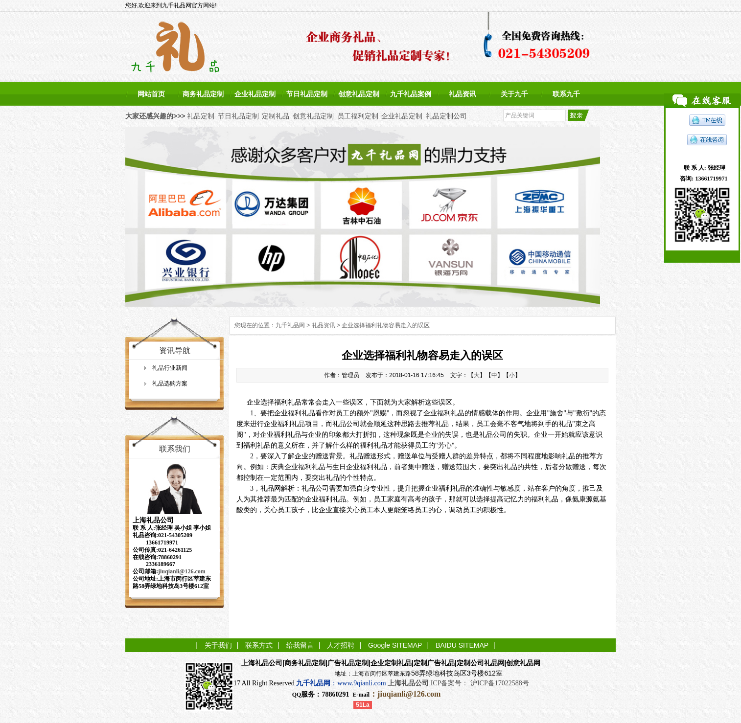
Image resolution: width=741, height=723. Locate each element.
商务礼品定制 (203, 94)
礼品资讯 (462, 94)
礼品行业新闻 (169, 367)
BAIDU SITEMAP (462, 645)
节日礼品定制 (306, 94)
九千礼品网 (290, 325)
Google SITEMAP (395, 645)
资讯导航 (174, 350)
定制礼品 (275, 116)
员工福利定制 (357, 116)
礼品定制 (200, 116)
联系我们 (174, 449)
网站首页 (151, 94)
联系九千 (566, 94)
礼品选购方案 (169, 383)
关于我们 (218, 645)
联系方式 (259, 645)
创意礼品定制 (358, 94)
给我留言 (300, 645)
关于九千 (514, 94)
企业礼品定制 (255, 94)
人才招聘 (340, 645)
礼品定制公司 (446, 116)
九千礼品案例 (410, 94)
